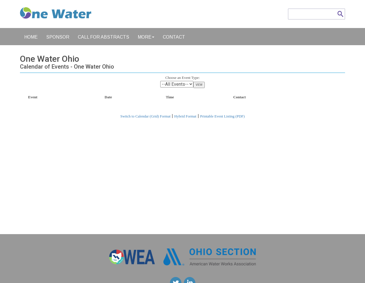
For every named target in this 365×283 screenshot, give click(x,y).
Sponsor (57, 37)
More (146, 37)
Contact (174, 37)
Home (31, 37)
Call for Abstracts (103, 37)
